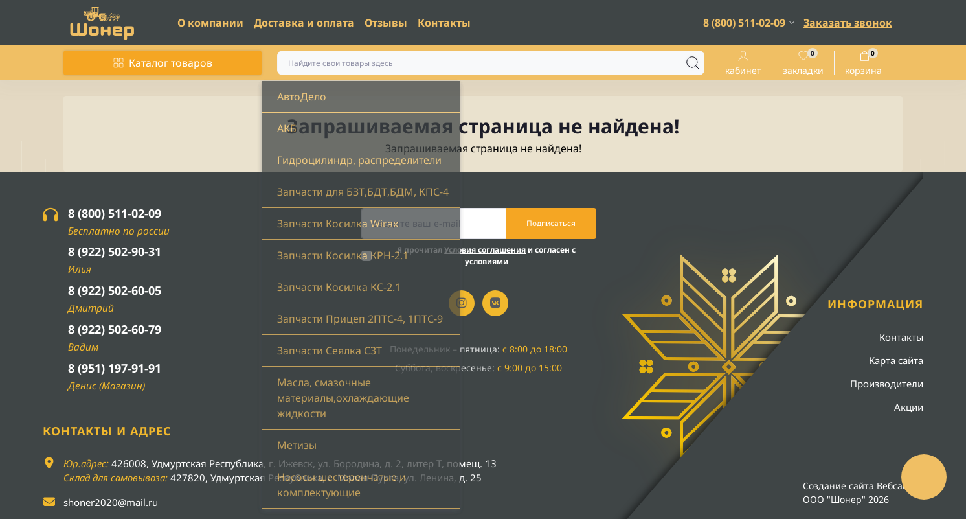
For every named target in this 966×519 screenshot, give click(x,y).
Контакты (444, 23)
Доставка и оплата (304, 23)
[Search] (692, 63)
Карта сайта (896, 360)
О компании (210, 23)
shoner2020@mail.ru (110, 502)
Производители (886, 383)
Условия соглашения (485, 249)
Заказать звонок (847, 23)
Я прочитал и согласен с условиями (486, 255)
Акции (908, 406)
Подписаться (551, 223)
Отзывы (386, 23)
